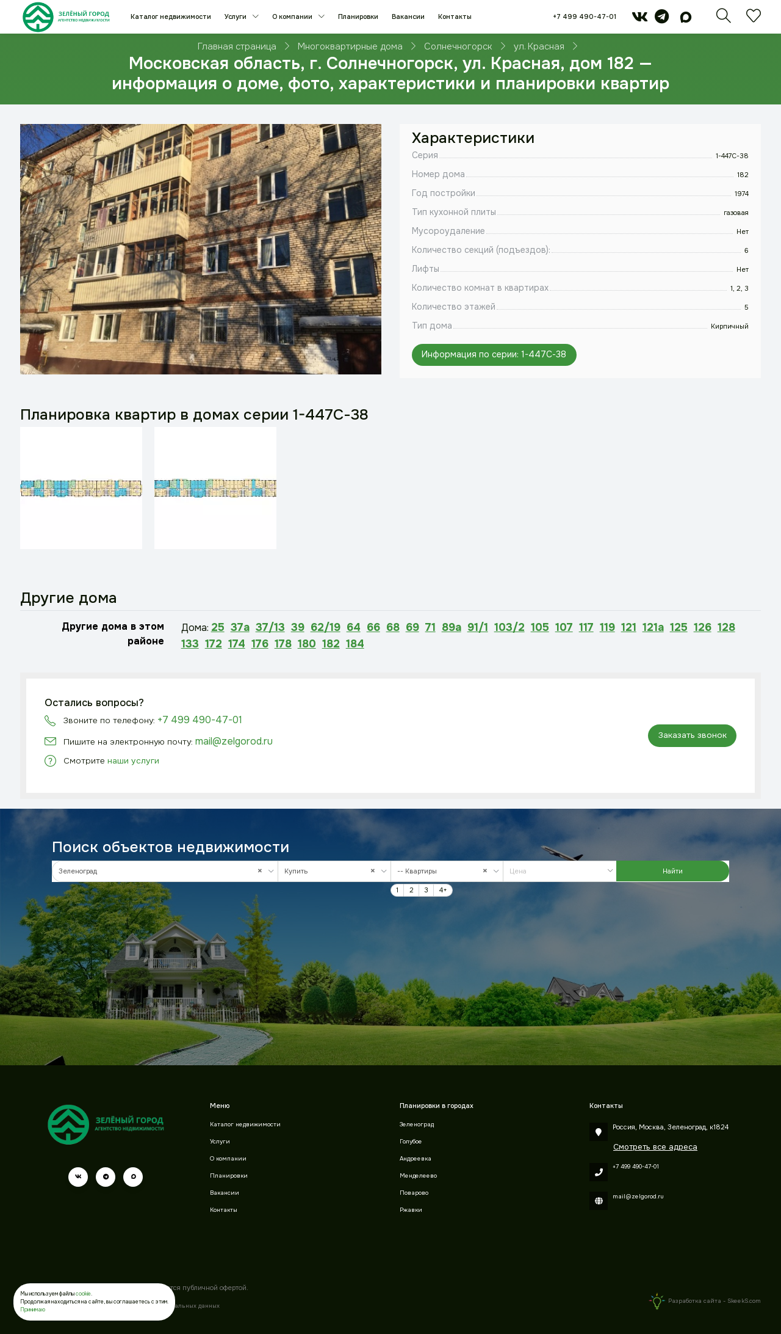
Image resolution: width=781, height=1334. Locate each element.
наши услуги (133, 761)
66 (373, 627)
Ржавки (411, 1210)
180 (307, 644)
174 (236, 644)
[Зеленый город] (66, 17)
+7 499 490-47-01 (584, 16)
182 (331, 644)
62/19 (325, 627)
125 (679, 627)
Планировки (358, 16)
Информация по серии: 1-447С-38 (494, 354)
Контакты (455, 16)
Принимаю (32, 1309)
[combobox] (165, 871)
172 (213, 644)
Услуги (236, 16)
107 (564, 627)
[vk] (640, 19)
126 (702, 627)
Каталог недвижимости (171, 16)
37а (240, 627)
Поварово (414, 1193)
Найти (673, 871)
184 (355, 644)
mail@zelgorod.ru (234, 741)
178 (283, 644)
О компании (293, 16)
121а (653, 627)
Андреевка (415, 1158)
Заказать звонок (692, 735)
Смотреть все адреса (655, 1147)
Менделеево (418, 1175)
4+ (443, 890)
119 (607, 627)
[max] (685, 19)
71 (430, 627)
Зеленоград (417, 1124)
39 (297, 627)
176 (259, 644)
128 (726, 627)
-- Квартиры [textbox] (445, 871)
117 (586, 627)
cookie (83, 1293)
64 (354, 627)
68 (393, 627)
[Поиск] (723, 19)
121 (628, 627)
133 (190, 644)
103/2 (509, 627)
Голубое (411, 1141)
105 (540, 627)
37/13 (270, 627)
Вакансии (408, 16)
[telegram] (662, 19)
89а (451, 627)
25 (218, 627)
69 (412, 627)
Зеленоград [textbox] (163, 871)
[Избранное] (753, 19)
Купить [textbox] (332, 871)
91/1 (477, 627)
